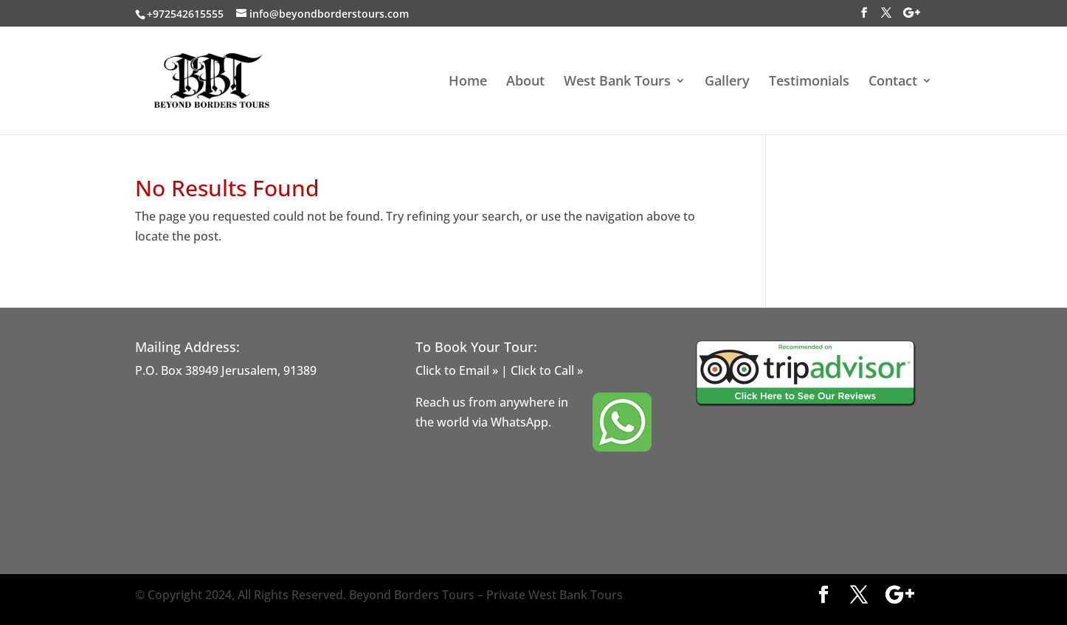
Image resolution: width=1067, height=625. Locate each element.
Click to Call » (547, 370)
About (525, 82)
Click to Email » (456, 370)
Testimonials (809, 82)
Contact (893, 82)
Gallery (727, 82)
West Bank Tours (617, 82)
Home (468, 82)
